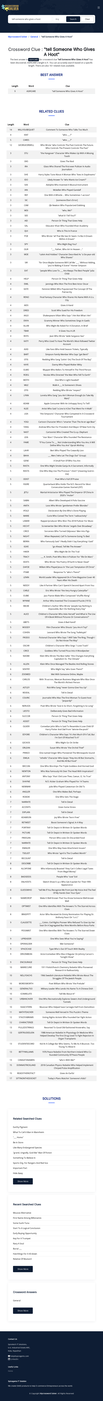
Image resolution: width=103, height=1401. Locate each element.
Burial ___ (17, 1248)
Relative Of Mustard (22, 1259)
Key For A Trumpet (22, 1238)
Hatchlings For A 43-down (25, 1254)
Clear (87, 19)
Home (10, 1371)
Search (73, 19)
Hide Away (18, 1173)
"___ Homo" (18, 1137)
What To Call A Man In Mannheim (28, 1132)
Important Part (20, 1168)
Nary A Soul (18, 1243)
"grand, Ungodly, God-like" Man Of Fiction (32, 1152)
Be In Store (18, 1142)
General (34, 36)
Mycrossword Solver (17, 36)
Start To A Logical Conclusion (26, 1228)
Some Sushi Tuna (21, 1223)
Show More (23, 1181)
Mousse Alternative (22, 1213)
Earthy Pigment (20, 1127)
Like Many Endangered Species (27, 1147)
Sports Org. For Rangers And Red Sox (30, 1163)
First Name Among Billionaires (27, 1218)
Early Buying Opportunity (25, 1233)
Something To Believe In (24, 1158)
